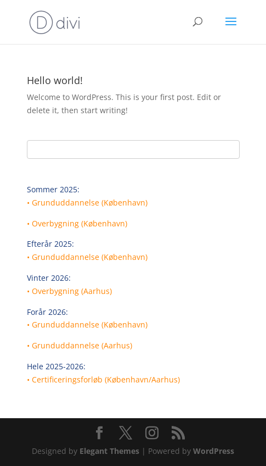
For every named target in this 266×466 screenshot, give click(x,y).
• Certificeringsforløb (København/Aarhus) (103, 379)
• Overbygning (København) (77, 223)
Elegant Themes (109, 451)
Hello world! (55, 80)
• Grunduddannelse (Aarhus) (79, 345)
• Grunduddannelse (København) (87, 202)
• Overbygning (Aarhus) (69, 291)
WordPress (213, 451)
